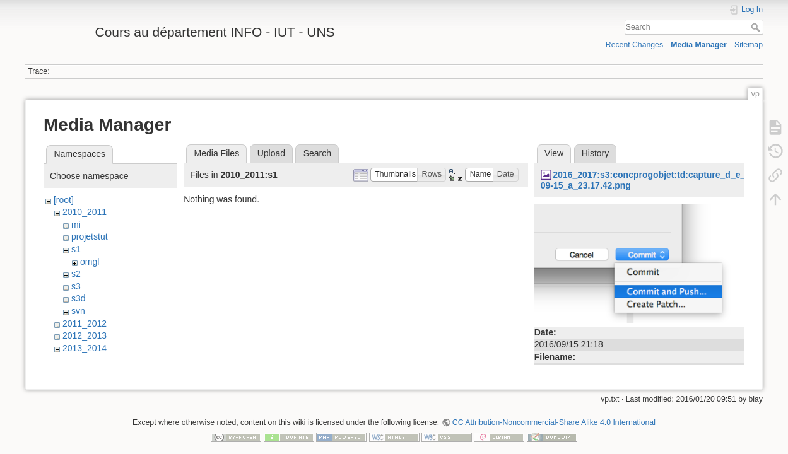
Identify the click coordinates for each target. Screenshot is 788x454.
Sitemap (748, 44)
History (595, 153)
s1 (76, 249)
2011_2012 (84, 323)
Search (757, 27)
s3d (78, 298)
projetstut (89, 236)
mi (76, 224)
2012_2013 (84, 335)
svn (78, 311)
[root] (64, 200)
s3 (76, 286)
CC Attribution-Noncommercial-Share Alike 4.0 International (554, 412)
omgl (89, 262)
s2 (76, 274)
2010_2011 (84, 212)
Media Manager (699, 44)
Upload (271, 153)
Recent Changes (634, 44)
